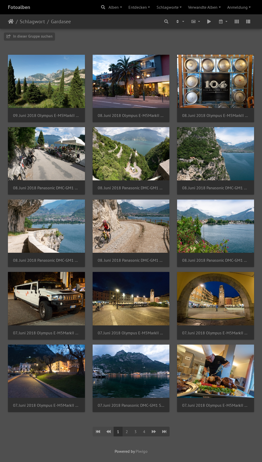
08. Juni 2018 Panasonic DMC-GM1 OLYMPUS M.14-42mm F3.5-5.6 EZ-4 (215, 187)
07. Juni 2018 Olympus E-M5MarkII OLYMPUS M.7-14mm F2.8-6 (46, 333)
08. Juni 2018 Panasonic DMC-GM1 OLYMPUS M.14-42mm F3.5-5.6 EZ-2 (131, 260)
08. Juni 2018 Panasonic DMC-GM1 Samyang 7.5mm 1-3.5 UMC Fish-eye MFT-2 (46, 187)
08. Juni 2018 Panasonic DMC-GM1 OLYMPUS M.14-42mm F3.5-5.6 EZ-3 (46, 260)
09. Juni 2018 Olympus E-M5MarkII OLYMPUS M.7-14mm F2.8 (46, 115)
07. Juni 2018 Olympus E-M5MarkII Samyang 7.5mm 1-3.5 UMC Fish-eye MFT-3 (131, 333)
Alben (113, 7)
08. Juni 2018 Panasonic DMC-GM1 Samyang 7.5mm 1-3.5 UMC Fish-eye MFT (131, 187)
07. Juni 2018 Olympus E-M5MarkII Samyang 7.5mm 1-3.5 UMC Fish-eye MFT (46, 405)
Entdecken (137, 7)
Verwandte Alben (202, 7)
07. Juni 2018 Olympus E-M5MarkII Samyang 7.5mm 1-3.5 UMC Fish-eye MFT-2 (215, 333)
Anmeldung (237, 7)
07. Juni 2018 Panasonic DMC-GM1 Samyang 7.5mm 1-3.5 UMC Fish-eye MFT (131, 405)
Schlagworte (168, 7)
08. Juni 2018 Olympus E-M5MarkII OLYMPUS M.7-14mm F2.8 (215, 115)
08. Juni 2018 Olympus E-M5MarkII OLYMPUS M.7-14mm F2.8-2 (131, 115)
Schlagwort (32, 21)
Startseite (11, 21)
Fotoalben (19, 7)
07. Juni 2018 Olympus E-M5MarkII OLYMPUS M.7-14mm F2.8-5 (215, 405)
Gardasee (61, 21)
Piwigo (142, 451)
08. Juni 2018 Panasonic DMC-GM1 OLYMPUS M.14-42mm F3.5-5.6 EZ (215, 260)
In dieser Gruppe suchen (29, 36)
